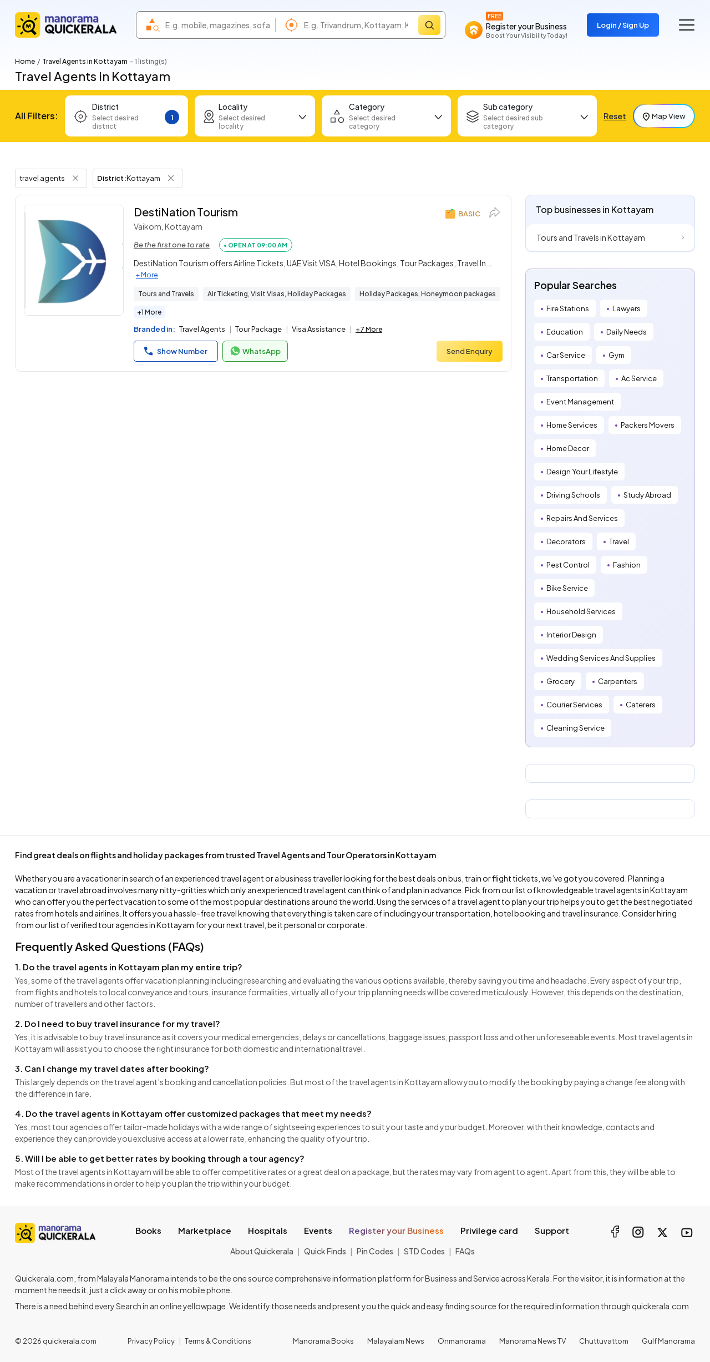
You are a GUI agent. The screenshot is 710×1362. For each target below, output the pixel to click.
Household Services (581, 611)
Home (25, 61)
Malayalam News (395, 1340)
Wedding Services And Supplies (601, 658)
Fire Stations (567, 308)
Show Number (175, 351)
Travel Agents (202, 329)
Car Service (565, 355)
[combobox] (217, 25)
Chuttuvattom (603, 1340)
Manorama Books (323, 1340)
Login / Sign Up (623, 25)
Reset (615, 116)
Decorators (566, 541)
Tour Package (258, 329)
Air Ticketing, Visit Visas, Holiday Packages (276, 294)
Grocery (560, 681)
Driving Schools (573, 494)
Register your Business (396, 1230)
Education (564, 331)
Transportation (572, 378)
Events (318, 1230)
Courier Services (574, 704)
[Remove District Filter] (171, 178)
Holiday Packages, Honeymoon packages (427, 294)
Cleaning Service (575, 727)
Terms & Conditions (218, 1340)
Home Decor (567, 448)
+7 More (369, 329)
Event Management (580, 401)
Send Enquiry (470, 351)
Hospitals (267, 1230)
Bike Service (567, 588)
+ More (147, 275)
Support (552, 1230)
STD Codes (424, 1251)
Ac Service (639, 378)
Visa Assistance (319, 329)
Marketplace (204, 1230)
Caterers (641, 704)
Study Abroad (647, 494)
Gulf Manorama (668, 1340)
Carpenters (617, 681)
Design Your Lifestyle (582, 471)
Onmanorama (462, 1340)
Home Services (571, 425)
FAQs (465, 1251)
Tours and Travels (166, 294)
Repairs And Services (582, 518)
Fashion (627, 564)
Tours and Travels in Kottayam (590, 237)
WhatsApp (255, 351)
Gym (616, 355)
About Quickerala (261, 1251)
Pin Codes (375, 1251)
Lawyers (626, 308)
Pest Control (568, 564)
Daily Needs (626, 331)
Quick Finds (325, 1251)
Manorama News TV (532, 1340)
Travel (619, 541)
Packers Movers (647, 425)
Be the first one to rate (172, 244)
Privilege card (489, 1230)
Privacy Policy (151, 1340)
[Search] (429, 25)
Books (148, 1230)
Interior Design (571, 634)
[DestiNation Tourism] (74, 260)
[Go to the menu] (686, 25)
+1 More (149, 312)
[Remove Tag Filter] (75, 178)
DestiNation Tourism (186, 212)
